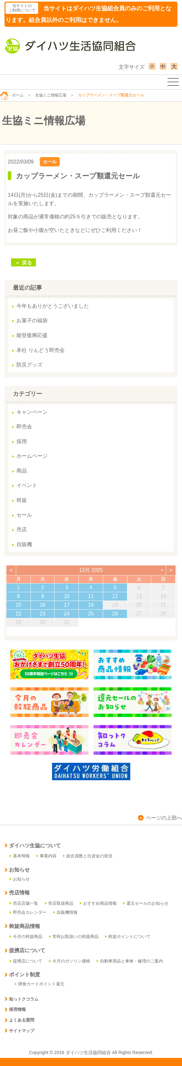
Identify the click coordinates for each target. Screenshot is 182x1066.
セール (50, 161)
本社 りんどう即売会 (40, 350)
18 (91, 605)
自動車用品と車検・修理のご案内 (130, 961)
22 (18, 613)
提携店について (26, 961)
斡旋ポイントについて (127, 936)
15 (18, 605)
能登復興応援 (32, 335)
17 (67, 605)
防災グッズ (29, 364)
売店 (21, 529)
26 (115, 613)
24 (67, 613)
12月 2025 (91, 570)
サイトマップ (19, 1030)
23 (43, 613)
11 (91, 596)
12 (115, 596)
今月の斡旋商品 (26, 936)
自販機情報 (65, 912)
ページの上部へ (160, 818)
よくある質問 (19, 1020)
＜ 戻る (23, 262)
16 (43, 605)
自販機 (24, 544)
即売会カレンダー (28, 912)
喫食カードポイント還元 (39, 983)
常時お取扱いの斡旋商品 (74, 936)
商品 (21, 470)
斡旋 (21, 500)
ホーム (12, 95)
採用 (21, 441)
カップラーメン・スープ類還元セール (78, 176)
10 (67, 596)
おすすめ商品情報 (98, 903)
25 (91, 613)
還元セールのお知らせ (145, 903)
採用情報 (15, 1009)
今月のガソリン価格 (69, 961)
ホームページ (32, 456)
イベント (26, 485)
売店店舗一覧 (24, 903)
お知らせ (20, 879)
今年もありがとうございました (52, 306)
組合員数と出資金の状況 (87, 855)
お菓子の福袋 (32, 320)
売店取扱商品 (59, 903)
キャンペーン (32, 412)
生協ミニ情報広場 (50, 95)
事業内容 (47, 855)
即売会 (24, 426)
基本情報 (20, 855)
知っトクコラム (21, 999)
